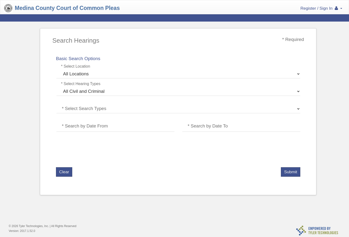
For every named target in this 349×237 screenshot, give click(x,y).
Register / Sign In (321, 8)
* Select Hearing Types (80, 84)
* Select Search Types (84, 108)
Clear (64, 171)
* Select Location (75, 66)
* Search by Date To (208, 125)
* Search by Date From (85, 125)
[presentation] (93, 149)
